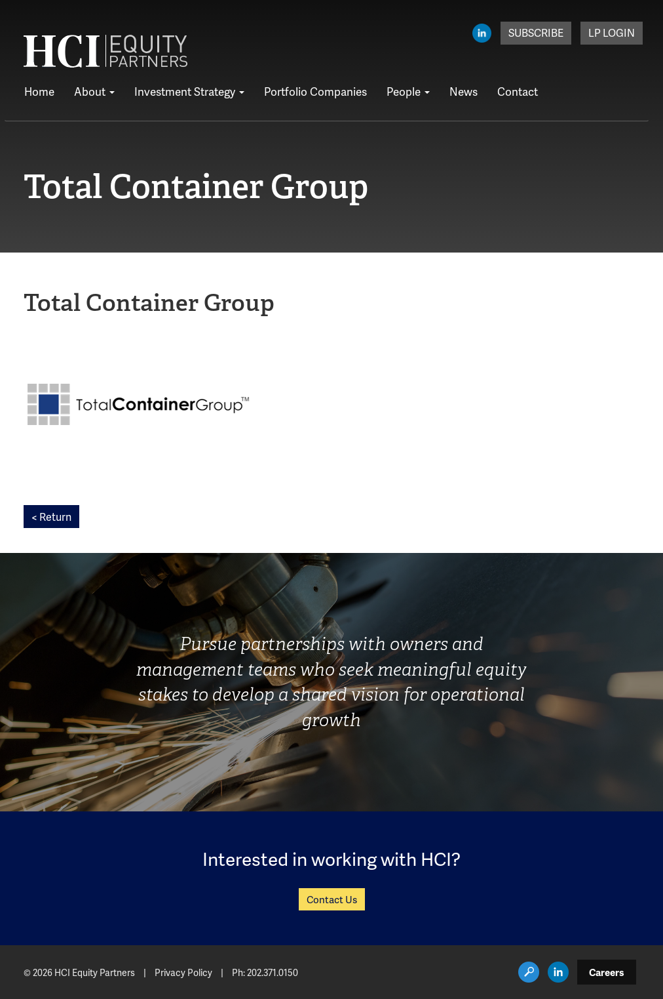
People (408, 91)
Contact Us (332, 899)
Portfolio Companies (315, 91)
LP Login (611, 32)
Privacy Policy (183, 972)
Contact (517, 91)
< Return (51, 516)
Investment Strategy (189, 91)
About (94, 91)
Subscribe (535, 32)
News (463, 91)
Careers (606, 972)
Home (39, 91)
